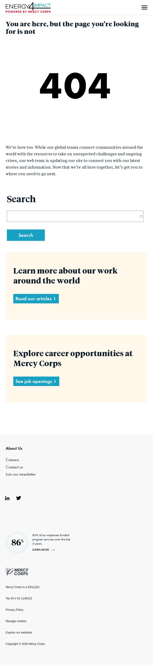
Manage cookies (16, 621)
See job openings (33, 381)
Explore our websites (19, 632)
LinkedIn (7, 498)
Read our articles (33, 298)
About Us (14, 448)
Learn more (40, 549)
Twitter (18, 498)
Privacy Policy (14, 609)
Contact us (14, 467)
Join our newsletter (21, 474)
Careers (12, 459)
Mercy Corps (28, 7)
